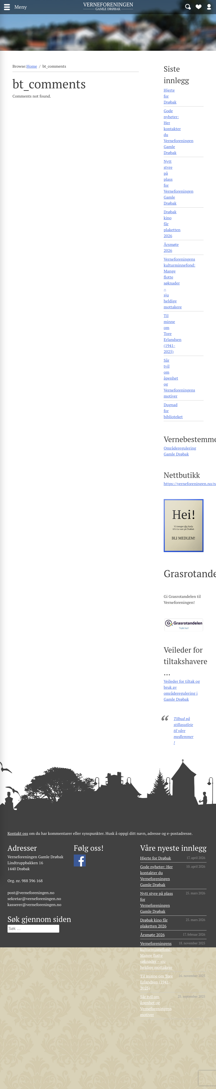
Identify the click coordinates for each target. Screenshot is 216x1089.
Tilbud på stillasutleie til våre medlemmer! (183, 730)
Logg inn (209, 6)
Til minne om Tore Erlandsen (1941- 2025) (172, 333)
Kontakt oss (17, 833)
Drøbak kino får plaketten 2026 (172, 223)
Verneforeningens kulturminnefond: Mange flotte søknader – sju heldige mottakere (179, 283)
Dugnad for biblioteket (173, 410)
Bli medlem (199, 6)
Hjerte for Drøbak (170, 96)
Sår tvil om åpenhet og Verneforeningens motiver (179, 378)
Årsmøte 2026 (171, 247)
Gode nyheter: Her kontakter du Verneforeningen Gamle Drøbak (178, 131)
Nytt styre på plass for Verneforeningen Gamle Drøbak (178, 182)
